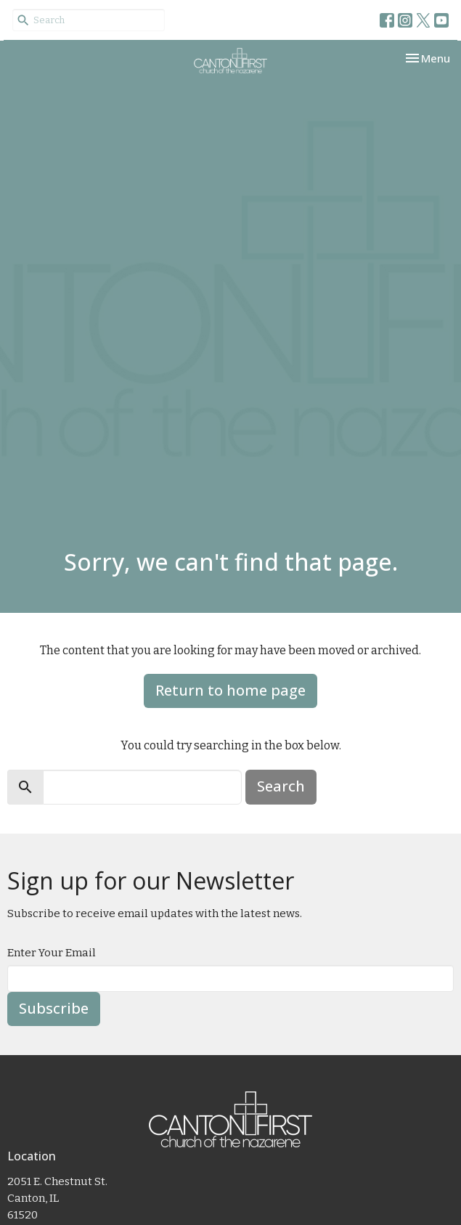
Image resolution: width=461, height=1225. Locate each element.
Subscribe (54, 1008)
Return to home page (230, 690)
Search (281, 786)
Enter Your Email (51, 952)
